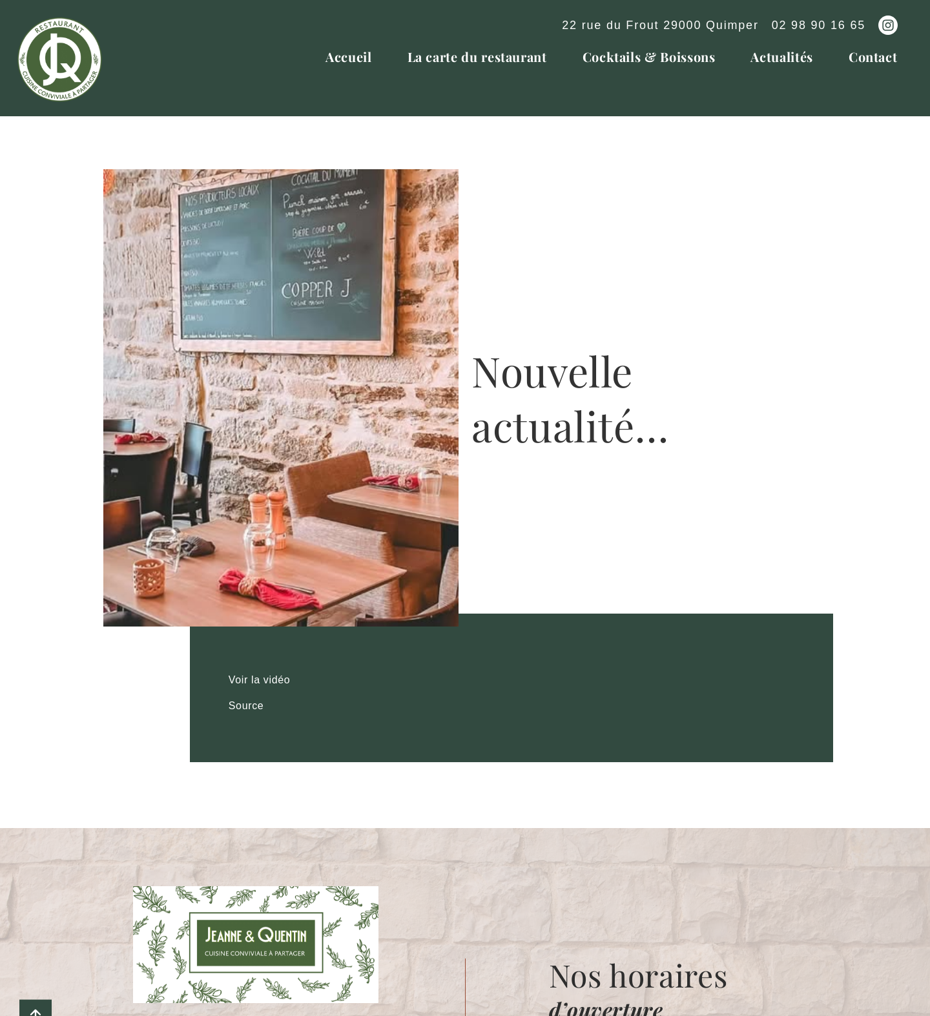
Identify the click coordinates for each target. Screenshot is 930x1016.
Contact (873, 56)
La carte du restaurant (477, 56)
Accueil (348, 56)
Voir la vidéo (259, 679)
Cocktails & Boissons (649, 56)
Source (246, 705)
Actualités (781, 56)
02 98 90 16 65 (818, 25)
